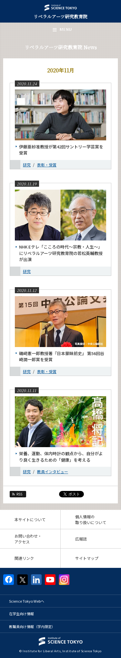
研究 (27, 164)
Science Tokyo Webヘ (26, 601)
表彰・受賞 (46, 164)
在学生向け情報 (21, 613)
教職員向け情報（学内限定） (32, 626)
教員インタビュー (52, 471)
